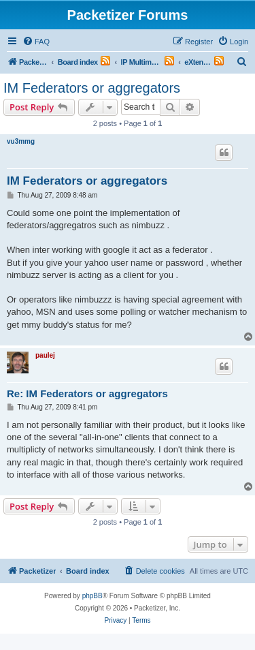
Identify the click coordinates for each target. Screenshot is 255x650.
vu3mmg (21, 141)
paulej (45, 355)
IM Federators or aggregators (91, 87)
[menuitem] (36, 41)
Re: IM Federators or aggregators (87, 393)
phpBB (92, 596)
